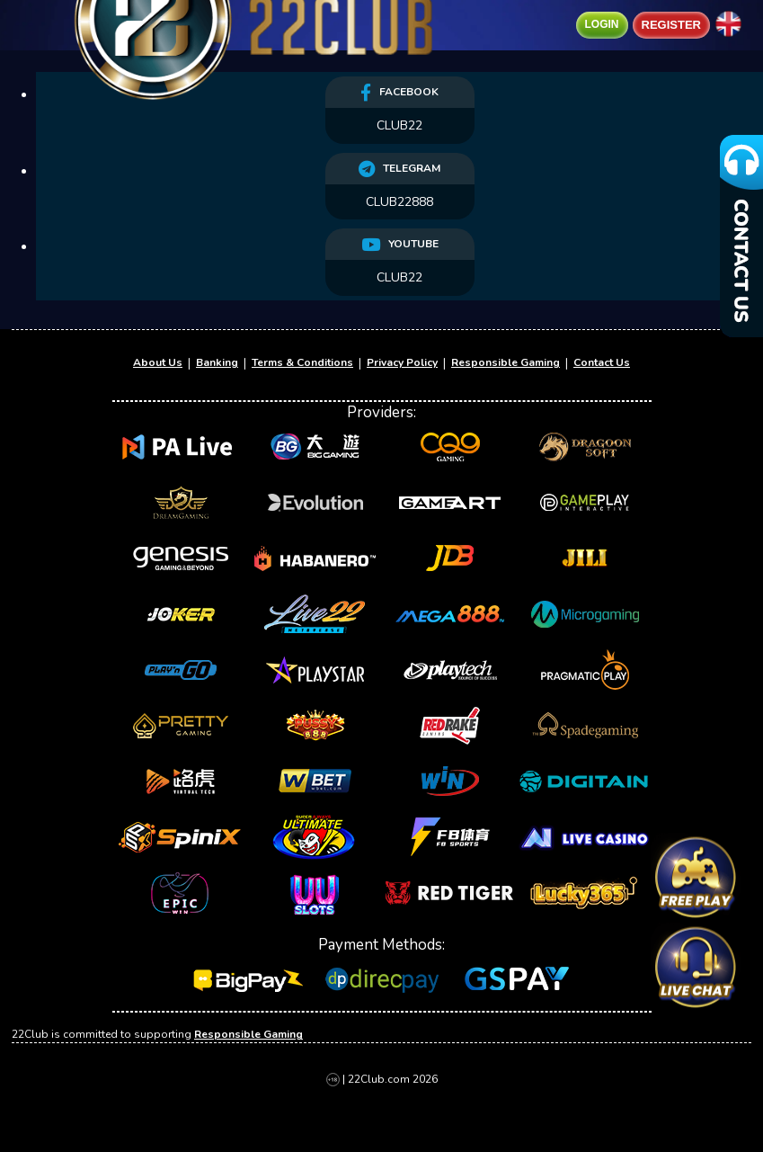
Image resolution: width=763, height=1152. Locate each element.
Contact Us (601, 362)
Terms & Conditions (302, 362)
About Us (157, 362)
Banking (217, 362)
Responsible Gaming (505, 362)
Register (671, 25)
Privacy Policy (402, 362)
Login (602, 24)
